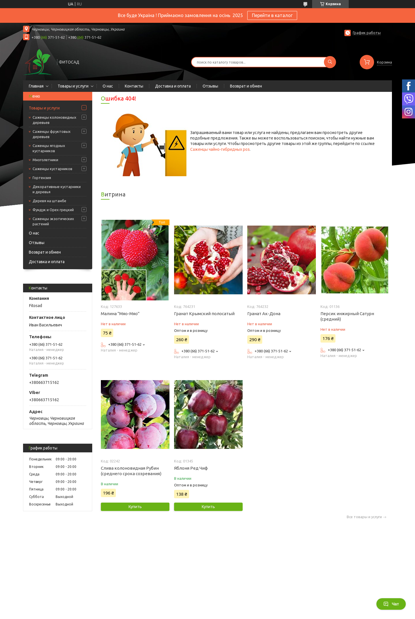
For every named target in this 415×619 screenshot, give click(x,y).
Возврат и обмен (246, 86)
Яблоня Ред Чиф (191, 468)
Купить (135, 506)
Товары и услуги (73, 86)
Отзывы (210, 86)
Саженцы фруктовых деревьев (52, 134)
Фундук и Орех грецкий (53, 210)
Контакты (134, 86)
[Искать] (330, 62)
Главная (36, 86)
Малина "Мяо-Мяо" (120, 313)
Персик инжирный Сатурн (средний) (347, 316)
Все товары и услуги (364, 517)
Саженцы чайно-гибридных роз (220, 149)
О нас (108, 86)
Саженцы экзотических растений (53, 221)
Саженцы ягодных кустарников (49, 148)
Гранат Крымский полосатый (204, 313)
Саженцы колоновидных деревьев (54, 119)
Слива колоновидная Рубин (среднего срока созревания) (131, 471)
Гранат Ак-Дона (263, 313)
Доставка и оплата (173, 86)
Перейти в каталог (272, 15)
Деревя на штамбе (49, 201)
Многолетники (45, 160)
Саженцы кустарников (52, 169)
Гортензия (42, 178)
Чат (391, 604)
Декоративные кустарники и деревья (57, 189)
